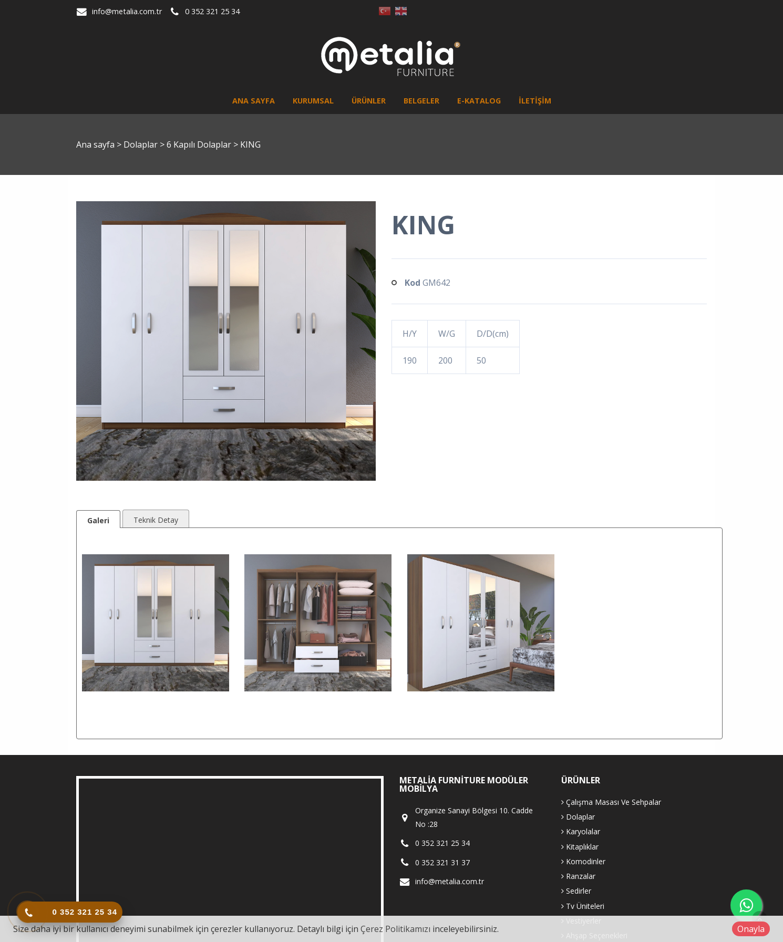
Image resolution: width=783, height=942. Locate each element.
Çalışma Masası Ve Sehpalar (611, 802)
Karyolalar (580, 831)
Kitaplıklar (580, 847)
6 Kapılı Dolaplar (200, 144)
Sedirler (576, 891)
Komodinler (583, 861)
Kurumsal (313, 101)
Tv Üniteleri (582, 906)
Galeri (98, 520)
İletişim (535, 101)
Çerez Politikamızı (395, 929)
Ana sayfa (253, 101)
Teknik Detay (155, 520)
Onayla (751, 929)
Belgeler (421, 101)
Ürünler (369, 101)
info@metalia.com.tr (127, 11)
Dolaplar (141, 144)
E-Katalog (479, 101)
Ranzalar (578, 876)
